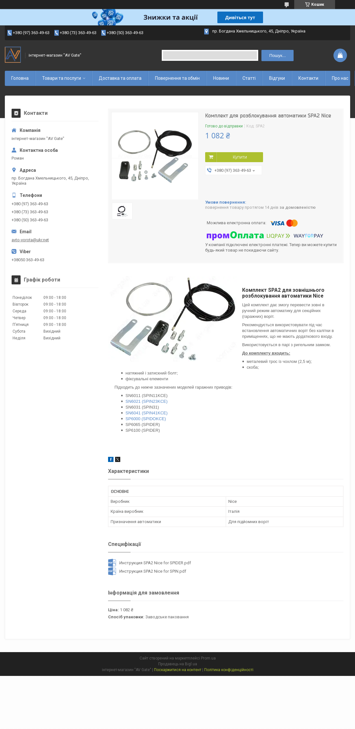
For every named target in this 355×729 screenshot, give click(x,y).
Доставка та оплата (120, 78)
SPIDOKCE (154, 418)
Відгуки (277, 78)
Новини (221, 78)
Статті (249, 78)
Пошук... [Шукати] (277, 55)
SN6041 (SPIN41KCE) (146, 413)
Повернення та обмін (177, 78)
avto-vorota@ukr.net (30, 239)
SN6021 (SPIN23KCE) (146, 401)
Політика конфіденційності (228, 670)
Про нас (340, 78)
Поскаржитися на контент (177, 670)
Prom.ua (208, 658)
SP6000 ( (134, 418)
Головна (20, 78)
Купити (240, 157)
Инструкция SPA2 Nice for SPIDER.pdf (155, 562)
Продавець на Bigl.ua (177, 664)
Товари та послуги (61, 78)
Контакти (308, 78)
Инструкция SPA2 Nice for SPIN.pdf (152, 571)
